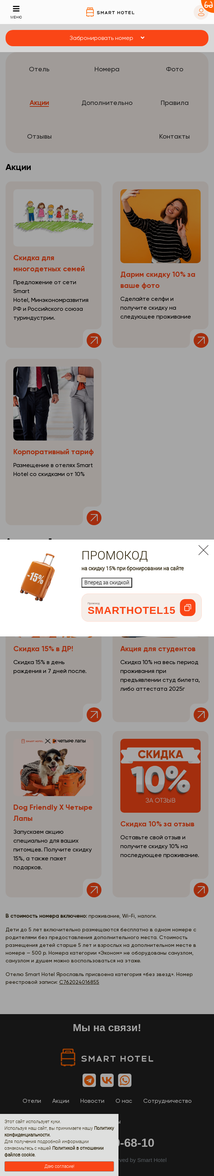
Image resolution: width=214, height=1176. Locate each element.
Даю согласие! (59, 1166)
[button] (107, 38)
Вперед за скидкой (106, 582)
